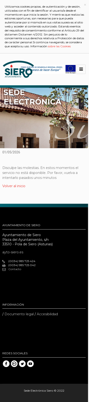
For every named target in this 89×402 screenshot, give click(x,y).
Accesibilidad (47, 314)
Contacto (11, 269)
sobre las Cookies (59, 46)
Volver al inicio (13, 186)
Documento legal (19, 314)
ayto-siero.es (12, 252)
